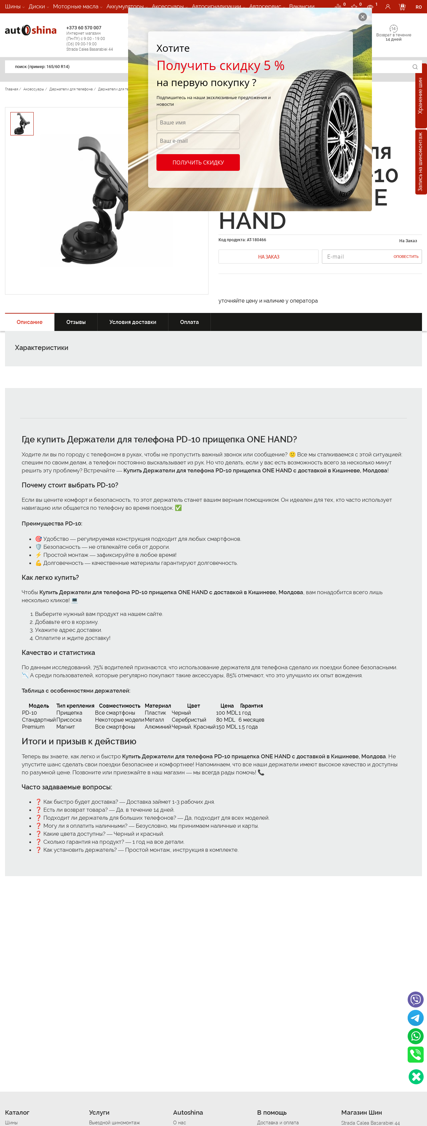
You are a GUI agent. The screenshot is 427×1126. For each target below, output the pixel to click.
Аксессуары (168, 6)
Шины (13, 6)
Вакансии (302, 6)
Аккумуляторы (125, 6)
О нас (179, 1122)
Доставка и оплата (278, 1122)
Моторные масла (75, 6)
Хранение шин (420, 96)
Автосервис (265, 6)
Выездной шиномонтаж (114, 1122)
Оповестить (406, 257)
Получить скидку (198, 162)
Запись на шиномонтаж (420, 162)
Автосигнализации (216, 6)
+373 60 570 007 (95, 38)
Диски (37, 6)
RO (419, 7)
